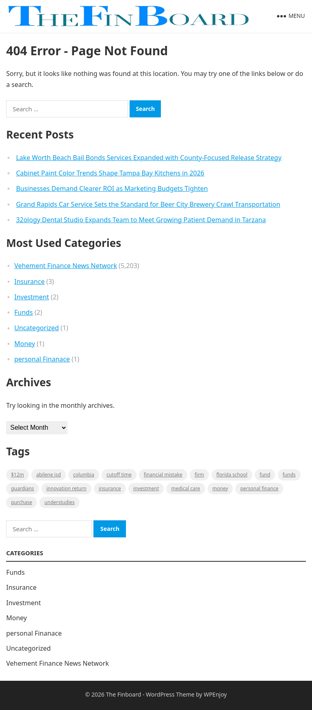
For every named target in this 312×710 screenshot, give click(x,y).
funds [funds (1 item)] (289, 474)
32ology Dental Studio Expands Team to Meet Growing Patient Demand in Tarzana (141, 219)
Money (24, 343)
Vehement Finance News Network (65, 265)
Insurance (29, 281)
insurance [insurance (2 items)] (110, 488)
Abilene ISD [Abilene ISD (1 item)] (48, 474)
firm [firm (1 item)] (199, 474)
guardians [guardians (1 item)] (22, 488)
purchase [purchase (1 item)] (21, 502)
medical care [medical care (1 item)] (185, 488)
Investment (31, 296)
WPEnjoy (215, 694)
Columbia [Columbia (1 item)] (83, 474)
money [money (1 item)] (220, 488)
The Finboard (123, 694)
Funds (23, 312)
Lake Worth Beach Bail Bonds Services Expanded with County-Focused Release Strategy (148, 157)
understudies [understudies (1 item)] (59, 502)
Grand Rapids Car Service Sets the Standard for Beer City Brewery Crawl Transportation (148, 204)
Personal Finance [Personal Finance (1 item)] (259, 488)
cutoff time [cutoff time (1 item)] (119, 474)
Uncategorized (36, 327)
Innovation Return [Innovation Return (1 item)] (66, 488)
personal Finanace (42, 359)
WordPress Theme (170, 694)
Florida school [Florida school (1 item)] (232, 474)
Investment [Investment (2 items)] (146, 488)
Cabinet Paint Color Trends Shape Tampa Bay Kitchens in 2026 (110, 173)
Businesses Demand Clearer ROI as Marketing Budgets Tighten (112, 188)
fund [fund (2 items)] (265, 474)
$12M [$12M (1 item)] (17, 474)
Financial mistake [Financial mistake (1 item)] (163, 474)
